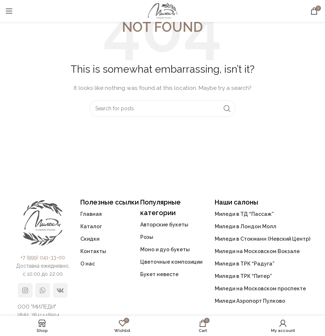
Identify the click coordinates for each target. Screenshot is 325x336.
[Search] (162, 108)
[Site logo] (162, 11)
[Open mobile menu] (9, 11)
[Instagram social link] (25, 290)
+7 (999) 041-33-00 (43, 257)
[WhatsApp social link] (42, 290)
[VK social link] (60, 290)
